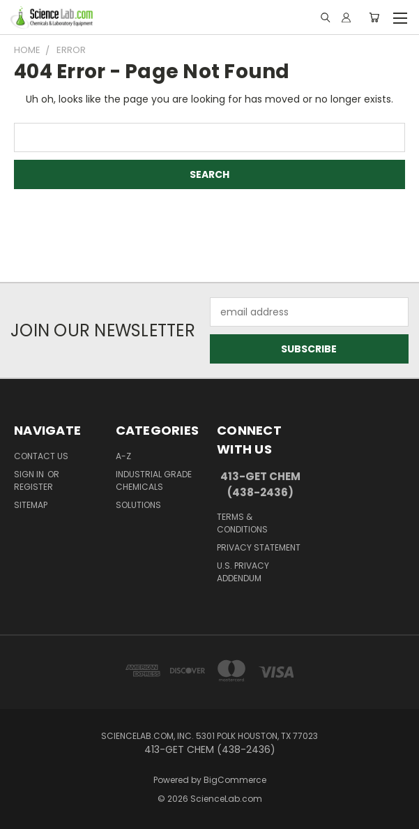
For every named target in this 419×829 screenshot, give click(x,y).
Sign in (30, 474)
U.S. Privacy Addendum (243, 572)
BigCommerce (235, 780)
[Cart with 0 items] (374, 17)
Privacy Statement (258, 547)
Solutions (138, 505)
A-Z (123, 456)
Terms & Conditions (242, 523)
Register (33, 487)
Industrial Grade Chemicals (154, 480)
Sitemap (30, 505)
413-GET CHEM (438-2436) (260, 484)
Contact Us (41, 456)
